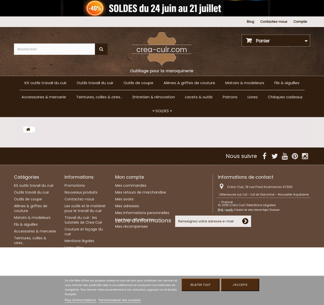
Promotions (75, 185)
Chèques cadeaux (285, 97)
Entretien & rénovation (154, 97)
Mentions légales (79, 240)
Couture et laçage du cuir (84, 232)
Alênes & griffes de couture (189, 82)
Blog (250, 21)
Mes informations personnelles (142, 212)
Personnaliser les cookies (119, 300)
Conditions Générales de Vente (84, 257)
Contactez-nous (273, 21)
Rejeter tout (201, 285)
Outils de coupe (138, 82)
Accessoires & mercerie (44, 97)
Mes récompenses (131, 226)
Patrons (230, 97)
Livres (253, 97)
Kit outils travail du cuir (46, 82)
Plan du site (75, 266)
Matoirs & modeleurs (244, 82)
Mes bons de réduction (135, 219)
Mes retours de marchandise (140, 192)
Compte (300, 21)
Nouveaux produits (81, 192)
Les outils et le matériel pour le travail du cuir (85, 208)
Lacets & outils (199, 97)
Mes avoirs (124, 199)
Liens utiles (74, 247)
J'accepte (240, 285)
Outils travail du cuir (95, 82)
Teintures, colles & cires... (99, 97)
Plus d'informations (81, 300)
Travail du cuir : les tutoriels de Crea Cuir (83, 220)
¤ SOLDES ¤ (162, 110)
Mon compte (129, 177)
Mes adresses (127, 205)
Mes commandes (130, 185)
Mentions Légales (261, 217)
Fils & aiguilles (286, 82)
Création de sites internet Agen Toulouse (256, 222)
